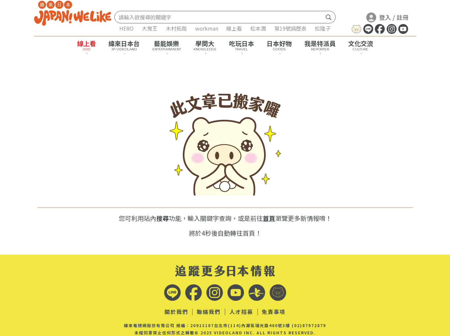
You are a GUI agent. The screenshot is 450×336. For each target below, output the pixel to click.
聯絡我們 (209, 312)
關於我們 (176, 312)
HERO (126, 28)
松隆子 (323, 28)
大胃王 (150, 28)
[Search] (219, 17)
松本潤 (258, 28)
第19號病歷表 (290, 28)
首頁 (269, 218)
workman (206, 28)
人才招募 (241, 312)
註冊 (402, 17)
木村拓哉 (176, 28)
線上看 (234, 28)
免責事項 (273, 312)
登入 (378, 17)
